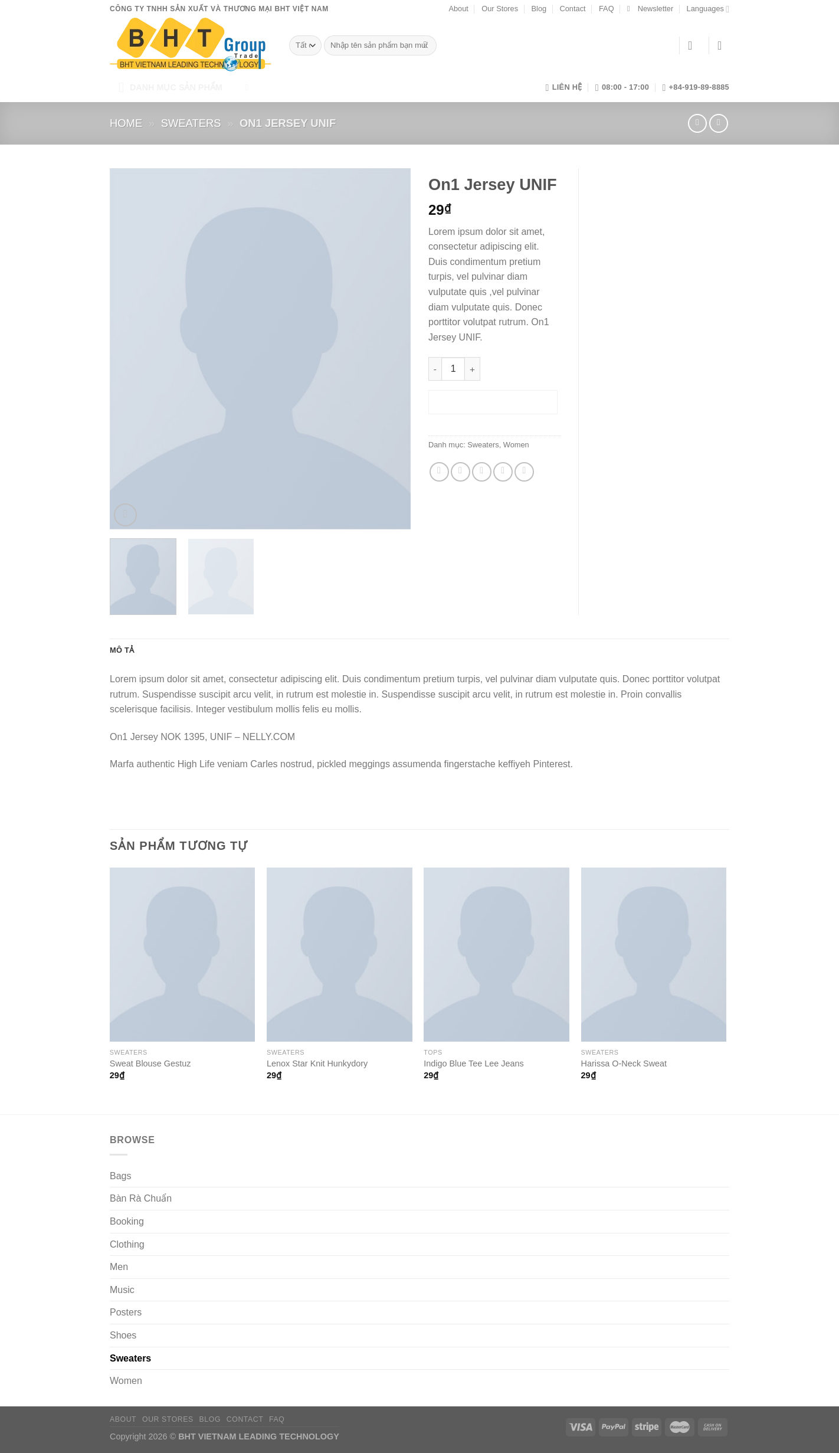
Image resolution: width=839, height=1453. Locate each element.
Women (516, 444)
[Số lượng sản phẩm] (453, 369)
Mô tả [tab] (122, 650)
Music (122, 1290)
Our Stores (499, 8)
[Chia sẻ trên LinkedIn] (524, 472)
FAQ (606, 8)
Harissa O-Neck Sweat (624, 1063)
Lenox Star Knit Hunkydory (317, 1063)
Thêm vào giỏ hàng (493, 402)
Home (126, 123)
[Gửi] (425, 45)
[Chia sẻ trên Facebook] (439, 472)
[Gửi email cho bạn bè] (481, 472)
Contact (573, 8)
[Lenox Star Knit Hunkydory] (339, 955)
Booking (127, 1221)
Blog (539, 8)
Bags (120, 1176)
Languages (708, 9)
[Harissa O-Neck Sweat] (654, 955)
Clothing (127, 1244)
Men (119, 1267)
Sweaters (191, 123)
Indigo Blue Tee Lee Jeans (473, 1063)
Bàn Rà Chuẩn (141, 1198)
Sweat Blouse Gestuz (150, 1063)
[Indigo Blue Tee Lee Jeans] (496, 955)
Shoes (123, 1335)
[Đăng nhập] (694, 45)
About (458, 8)
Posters (126, 1312)
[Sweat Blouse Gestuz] (182, 955)
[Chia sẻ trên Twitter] (460, 472)
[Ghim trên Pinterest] (503, 472)
